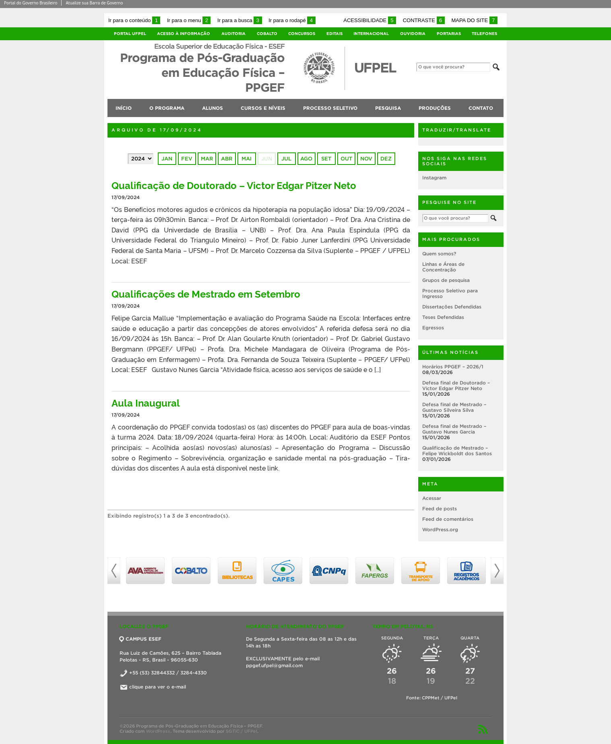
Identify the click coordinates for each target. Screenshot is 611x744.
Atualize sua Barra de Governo (94, 3)
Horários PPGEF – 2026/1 (452, 366)
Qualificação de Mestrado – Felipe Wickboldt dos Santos (457, 450)
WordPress (158, 731)
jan (166, 159)
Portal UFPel (130, 33)
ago (306, 159)
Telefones (484, 33)
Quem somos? (439, 253)
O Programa (166, 108)
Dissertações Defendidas (451, 306)
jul (286, 159)
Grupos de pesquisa (446, 280)
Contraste (424, 20)
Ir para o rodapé (291, 20)
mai (247, 159)
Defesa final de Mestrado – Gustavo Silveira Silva (454, 407)
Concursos (301, 33)
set (326, 159)
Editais (334, 33)
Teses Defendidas (443, 317)
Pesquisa (388, 108)
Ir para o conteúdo (134, 20)
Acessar (431, 498)
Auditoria (233, 33)
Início (124, 108)
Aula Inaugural (145, 402)
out (346, 159)
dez (386, 159)
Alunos (212, 108)
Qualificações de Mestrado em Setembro (205, 293)
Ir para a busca (239, 20)
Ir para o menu (189, 20)
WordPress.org (440, 529)
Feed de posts (439, 508)
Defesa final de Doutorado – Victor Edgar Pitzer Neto (456, 385)
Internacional (371, 33)
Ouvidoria (412, 33)
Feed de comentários (447, 519)
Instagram (434, 177)
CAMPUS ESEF (140, 638)
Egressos (433, 327)
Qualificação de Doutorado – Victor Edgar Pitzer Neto (233, 184)
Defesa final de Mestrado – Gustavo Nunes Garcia (454, 428)
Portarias (449, 33)
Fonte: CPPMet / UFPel (431, 697)
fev (186, 159)
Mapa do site (474, 20)
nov (366, 159)
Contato (481, 108)
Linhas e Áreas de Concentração (443, 266)
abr (226, 159)
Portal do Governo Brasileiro (30, 3)
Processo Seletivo (330, 108)
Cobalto (267, 33)
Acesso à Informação (183, 33)
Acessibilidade (369, 20)
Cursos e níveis (263, 108)
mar (207, 159)
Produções (435, 108)
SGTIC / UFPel (241, 731)
